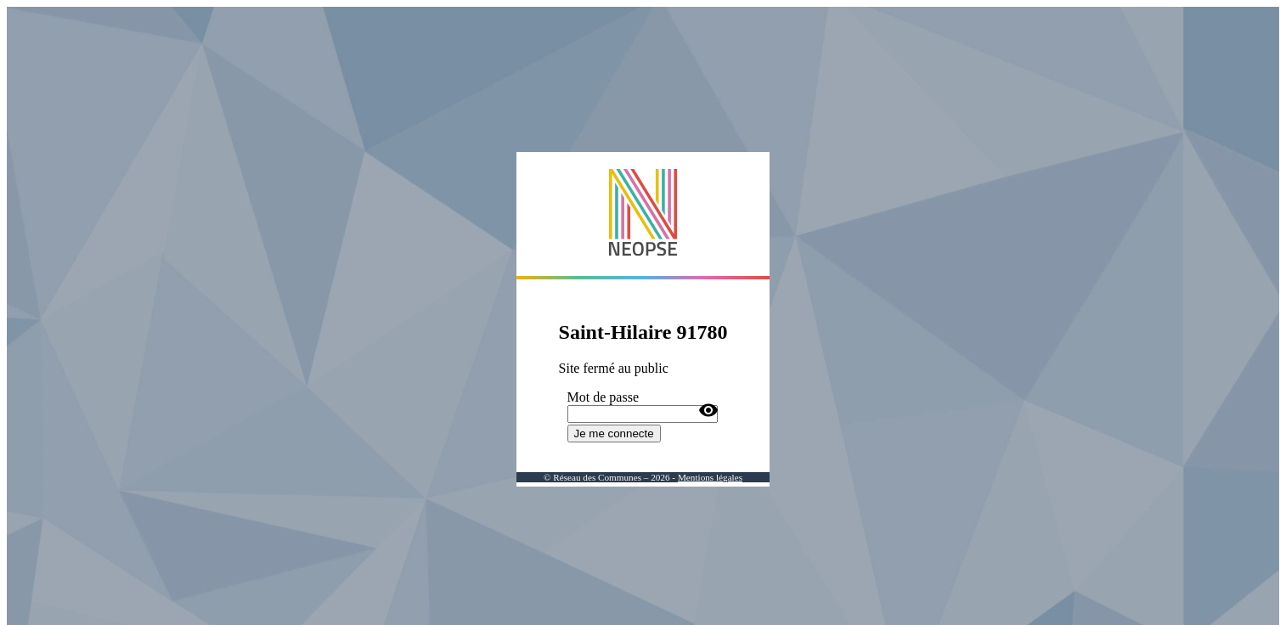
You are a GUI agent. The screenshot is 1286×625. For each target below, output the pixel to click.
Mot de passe (603, 397)
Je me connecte (614, 433)
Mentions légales (710, 477)
